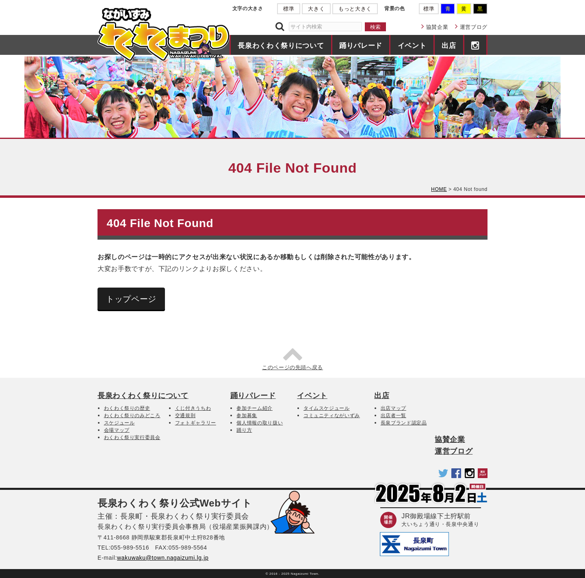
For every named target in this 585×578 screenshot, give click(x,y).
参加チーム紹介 (254, 408)
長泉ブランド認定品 (404, 423)
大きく (316, 9)
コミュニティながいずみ (331, 415)
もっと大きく (355, 9)
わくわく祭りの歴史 (127, 408)
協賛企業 (437, 27)
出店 (449, 45)
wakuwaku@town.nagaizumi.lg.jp (162, 557)
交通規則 (185, 415)
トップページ (131, 298)
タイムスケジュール (326, 408)
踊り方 (244, 430)
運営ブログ (474, 27)
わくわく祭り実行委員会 (132, 437)
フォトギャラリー (195, 423)
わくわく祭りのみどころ (132, 415)
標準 (288, 9)
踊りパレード (360, 45)
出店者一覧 (393, 415)
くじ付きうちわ (193, 408)
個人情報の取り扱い (259, 423)
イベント (412, 45)
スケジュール (119, 423)
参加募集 (246, 415)
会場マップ (117, 430)
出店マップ (393, 408)
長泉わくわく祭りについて (281, 45)
